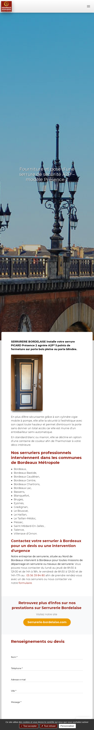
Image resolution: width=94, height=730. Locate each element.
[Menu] (88, 6)
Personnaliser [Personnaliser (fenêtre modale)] (67, 726)
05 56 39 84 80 (35, 575)
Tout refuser (48, 726)
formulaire (25, 583)
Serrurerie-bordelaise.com (47, 622)
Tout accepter (29, 726)
